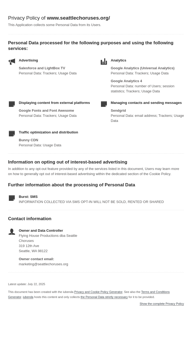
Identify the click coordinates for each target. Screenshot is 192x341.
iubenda (28, 297)
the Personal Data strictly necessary (104, 297)
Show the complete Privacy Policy (162, 303)
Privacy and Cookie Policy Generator (98, 291)
